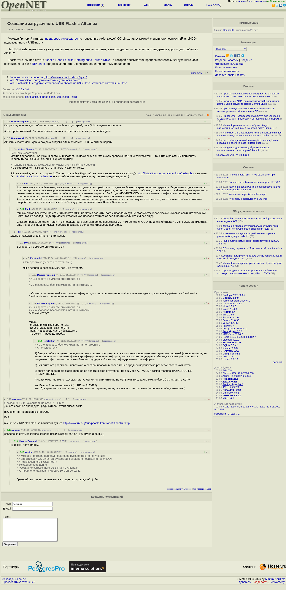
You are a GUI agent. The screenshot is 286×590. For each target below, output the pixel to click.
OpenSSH (228, 30)
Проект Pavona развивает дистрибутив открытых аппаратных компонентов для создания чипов (248, 95)
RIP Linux (38, 63)
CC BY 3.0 (22, 89)
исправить (196, 73)
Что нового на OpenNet (229, 63)
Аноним (16, 430)
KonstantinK (36, 258)
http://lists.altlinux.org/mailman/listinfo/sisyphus (166, 173)
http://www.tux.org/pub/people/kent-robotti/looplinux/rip (96, 423)
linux (28, 96)
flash (52, 96)
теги (217, 5)
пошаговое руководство (61, 38)
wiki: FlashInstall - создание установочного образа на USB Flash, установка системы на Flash (68, 83)
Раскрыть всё (194, 115)
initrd (74, 96)
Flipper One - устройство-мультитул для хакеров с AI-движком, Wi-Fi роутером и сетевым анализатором (248, 117)
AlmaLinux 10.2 (232, 390)
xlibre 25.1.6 (229, 306)
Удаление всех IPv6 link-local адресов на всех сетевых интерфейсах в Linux (249, 188)
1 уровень (159, 115)
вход (250, 1)
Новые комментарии (228, 71)
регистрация (260, 1)
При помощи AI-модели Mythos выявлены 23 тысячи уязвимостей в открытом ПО (245, 110)
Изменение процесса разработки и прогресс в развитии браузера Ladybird (246, 235)
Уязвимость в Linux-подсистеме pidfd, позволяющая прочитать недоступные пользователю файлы (249, 134)
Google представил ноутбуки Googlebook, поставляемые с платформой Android (243, 149)
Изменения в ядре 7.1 (227, 413)
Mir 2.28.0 (228, 314)
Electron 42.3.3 (231, 339)
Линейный (173, 115)
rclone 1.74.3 (230, 309)
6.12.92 (245, 406)
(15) (23, 114)
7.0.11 (226, 406)
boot (45, 96)
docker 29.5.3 (230, 348)
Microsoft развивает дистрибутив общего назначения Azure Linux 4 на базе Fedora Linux (244, 126)
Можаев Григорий (46, 275)
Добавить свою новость (230, 74)
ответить (54, 121)
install (65, 96)
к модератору (83, 121)
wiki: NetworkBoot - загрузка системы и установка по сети (46, 80)
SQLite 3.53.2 (230, 345)
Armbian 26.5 (230, 378)
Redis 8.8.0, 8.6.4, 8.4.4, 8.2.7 (239, 337)
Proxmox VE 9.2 (232, 395)
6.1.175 (264, 406)
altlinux (36, 96)
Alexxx (27, 183)
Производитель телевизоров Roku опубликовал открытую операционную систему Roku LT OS (247, 272)
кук (19, 232)
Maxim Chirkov (275, 583)
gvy (26, 243)
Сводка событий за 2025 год (232, 155)
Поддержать (260, 586)
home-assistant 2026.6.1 (236, 300)
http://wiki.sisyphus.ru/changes (34, 176)
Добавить (245, 586)
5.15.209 (274, 406)
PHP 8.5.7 (228, 325)
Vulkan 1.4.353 (231, 323)
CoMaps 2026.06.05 (234, 295)
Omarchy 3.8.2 (231, 392)
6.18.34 (235, 406)
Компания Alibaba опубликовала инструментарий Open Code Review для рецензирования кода (248, 227)
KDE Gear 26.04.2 (233, 334)
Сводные (246, 60)
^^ (60, 149)
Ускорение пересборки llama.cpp (247, 194)
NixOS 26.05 (230, 381)
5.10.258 (219, 409)
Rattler (28, 209)
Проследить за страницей (18, 586)
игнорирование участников (179, 489)
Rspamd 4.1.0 (231, 317)
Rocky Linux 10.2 (233, 384)
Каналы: (220, 56)
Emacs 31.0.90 (231, 320)
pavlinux (16, 399)
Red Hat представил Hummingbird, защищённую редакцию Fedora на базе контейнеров (247, 141)
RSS (206, 115)
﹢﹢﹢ (63, 121)
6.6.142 (254, 406)
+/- (182, 115)
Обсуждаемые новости (248, 211)
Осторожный (18, 138)
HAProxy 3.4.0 (231, 350)
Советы (248, 167)
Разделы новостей (226, 60)
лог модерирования (202, 489)
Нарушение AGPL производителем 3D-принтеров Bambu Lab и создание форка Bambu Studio (248, 102)
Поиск (210, 5)
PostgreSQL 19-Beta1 (235, 328)
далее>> (278, 362)
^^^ (64, 149)
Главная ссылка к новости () (48, 77)
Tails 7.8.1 (228, 370)
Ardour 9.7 (229, 311)
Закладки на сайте (14, 583)
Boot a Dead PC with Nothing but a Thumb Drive (78, 60)
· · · (70, 121)
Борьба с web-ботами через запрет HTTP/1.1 (254, 182)
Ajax (148, 115)
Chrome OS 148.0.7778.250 (238, 373)
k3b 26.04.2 (229, 356)
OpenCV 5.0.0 (231, 297)
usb (58, 96)
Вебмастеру (277, 586)
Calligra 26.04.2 (231, 353)
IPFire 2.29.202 (231, 387)
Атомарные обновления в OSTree (248, 198)
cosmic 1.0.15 (230, 359)
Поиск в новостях (226, 67)
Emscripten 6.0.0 (232, 331)
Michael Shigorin (19, 121)
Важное (248, 86)
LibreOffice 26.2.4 (232, 303)
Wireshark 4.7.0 (232, 342)
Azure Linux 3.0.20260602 (237, 376)
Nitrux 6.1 (228, 398)
